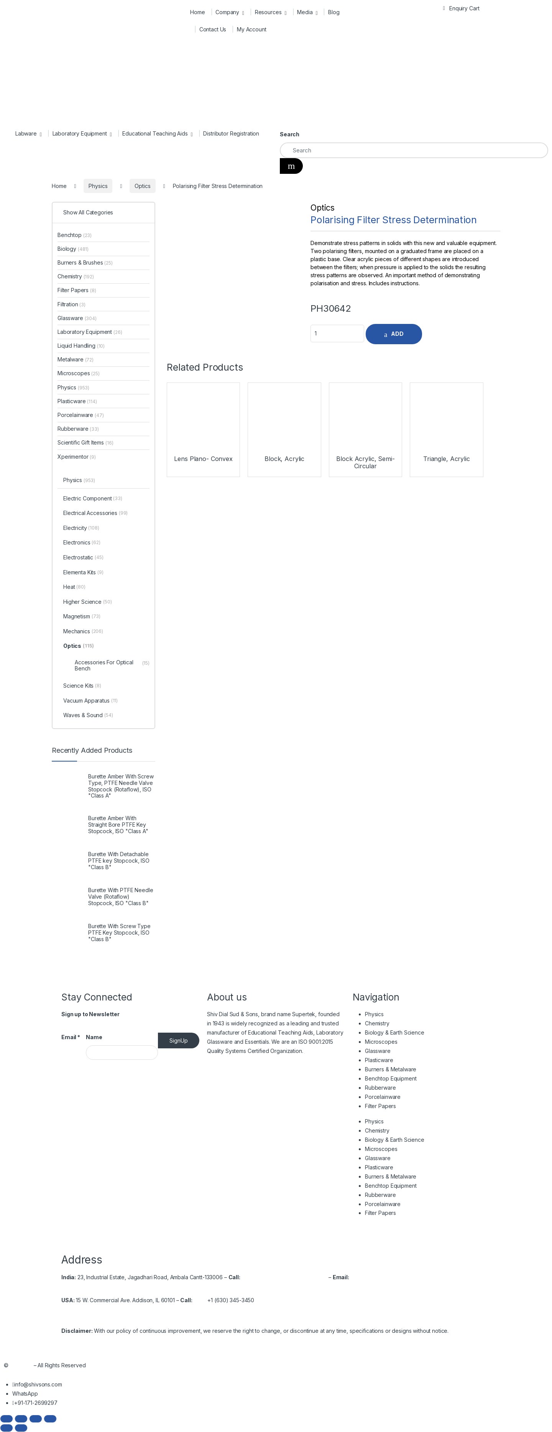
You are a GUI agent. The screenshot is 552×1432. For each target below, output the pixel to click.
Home (197, 12)
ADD (397, 333)
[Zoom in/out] (6, 1419)
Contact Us (213, 29)
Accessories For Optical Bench (112, 665)
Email (70, 1037)
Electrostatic (83, 558)
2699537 (315, 1277)
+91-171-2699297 (278, 1277)
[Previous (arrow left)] (6, 1428)
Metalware (76, 359)
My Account (251, 29)
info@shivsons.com (375, 1277)
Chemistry (76, 276)
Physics (73, 387)
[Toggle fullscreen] (21, 1419)
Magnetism (81, 617)
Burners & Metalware (390, 1069)
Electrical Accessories (95, 513)
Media (304, 12)
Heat (74, 587)
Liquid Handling (81, 345)
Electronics (81, 543)
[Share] (35, 1419)
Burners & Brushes (85, 262)
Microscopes (79, 373)
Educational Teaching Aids (155, 133)
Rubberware (78, 428)
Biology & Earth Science (394, 1032)
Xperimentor (77, 456)
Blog (333, 12)
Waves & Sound (88, 715)
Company (227, 12)
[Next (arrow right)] (21, 1428)
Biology (73, 248)
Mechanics (83, 632)
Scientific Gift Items (85, 442)
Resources (268, 12)
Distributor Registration (231, 133)
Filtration (71, 304)
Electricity (81, 528)
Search (289, 134)
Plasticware (77, 401)
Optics (322, 208)
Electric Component (92, 499)
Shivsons (21, 1365)
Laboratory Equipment (80, 133)
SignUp (178, 1040)
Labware (26, 133)
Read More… (320, 1051)
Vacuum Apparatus (90, 701)
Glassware (77, 318)
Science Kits (82, 686)
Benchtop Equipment (390, 1078)
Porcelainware (81, 415)
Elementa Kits (83, 573)
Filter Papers (77, 290)
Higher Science (87, 602)
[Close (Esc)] (50, 1419)
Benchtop (75, 235)
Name (94, 1037)
